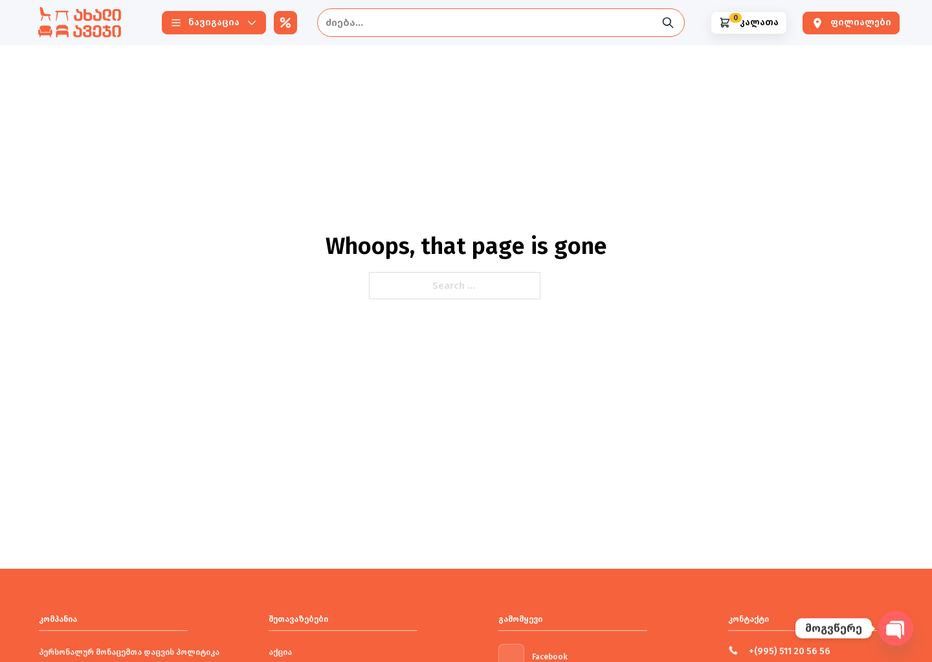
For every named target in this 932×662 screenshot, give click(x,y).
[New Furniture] (79, 22)
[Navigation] (214, 22)
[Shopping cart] (749, 22)
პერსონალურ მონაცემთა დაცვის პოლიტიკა (129, 652)
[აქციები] (285, 22)
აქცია (280, 652)
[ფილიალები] (851, 23)
